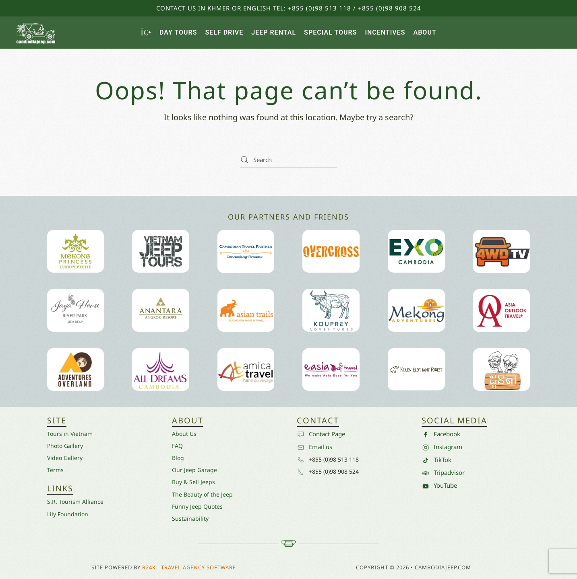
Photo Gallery (65, 446)
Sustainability (190, 518)
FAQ (177, 446)
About (425, 32)
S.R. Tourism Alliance (75, 501)
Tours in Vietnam (70, 433)
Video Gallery (65, 458)
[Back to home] (36, 32)
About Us (184, 433)
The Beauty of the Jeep (202, 494)
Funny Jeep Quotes (197, 506)
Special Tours (330, 32)
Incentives (385, 32)
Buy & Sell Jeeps (193, 482)
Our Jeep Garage (194, 470)
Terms (55, 470)
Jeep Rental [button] (273, 32)
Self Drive (224, 32)
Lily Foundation (67, 514)
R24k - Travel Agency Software (189, 567)
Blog (178, 458)
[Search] (288, 160)
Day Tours (178, 32)
